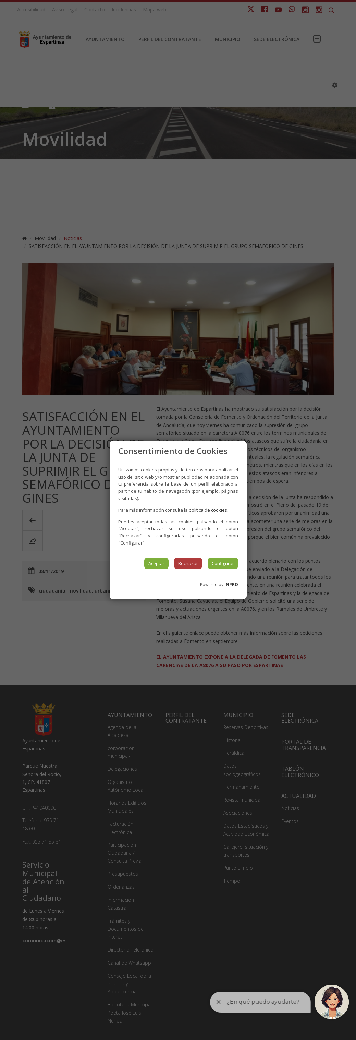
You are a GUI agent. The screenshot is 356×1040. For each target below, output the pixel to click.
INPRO (231, 584)
